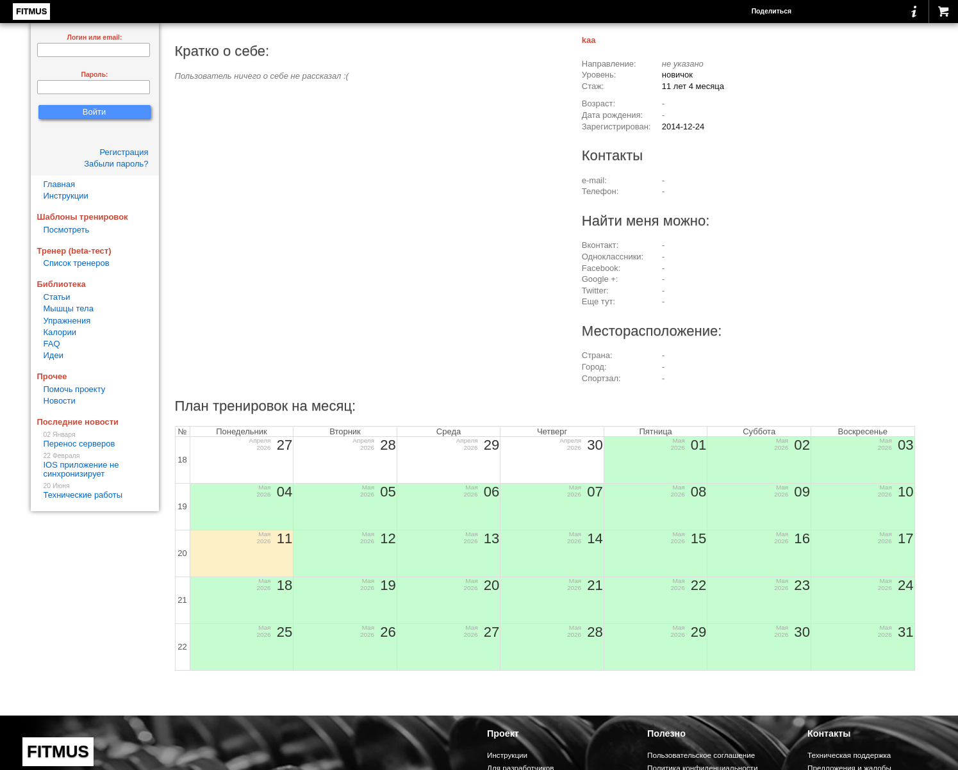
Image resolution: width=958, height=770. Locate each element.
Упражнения (67, 320)
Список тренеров (77, 263)
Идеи (53, 355)
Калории (60, 332)
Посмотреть (67, 229)
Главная (59, 184)
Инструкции (66, 196)
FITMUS (31, 11)
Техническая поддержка (849, 755)
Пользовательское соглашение (701, 755)
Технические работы (95, 491)
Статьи (57, 297)
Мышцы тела (69, 308)
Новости (60, 400)
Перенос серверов (95, 439)
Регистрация (124, 152)
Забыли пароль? (116, 163)
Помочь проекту (75, 389)
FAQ (52, 343)
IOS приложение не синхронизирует (95, 465)
